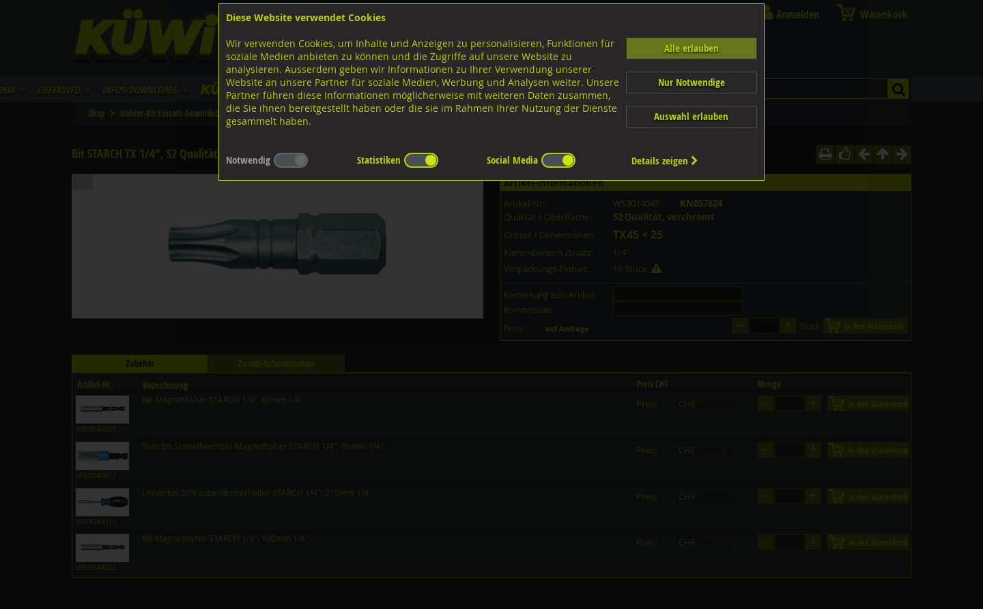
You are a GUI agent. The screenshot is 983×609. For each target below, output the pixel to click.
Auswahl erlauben (691, 116)
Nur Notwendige (691, 82)
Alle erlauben (691, 48)
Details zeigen (664, 160)
